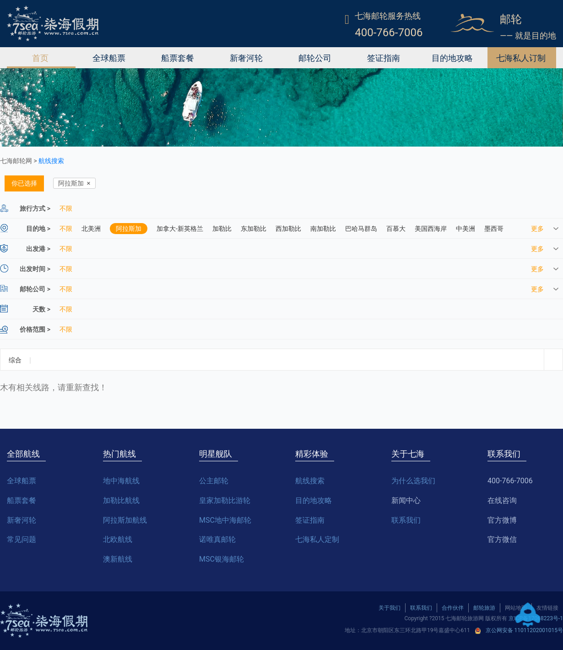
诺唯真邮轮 (217, 539)
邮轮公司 (314, 57)
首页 (40, 57)
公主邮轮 (213, 480)
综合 (15, 360)
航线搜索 (51, 160)
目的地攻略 (452, 57)
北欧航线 (117, 539)
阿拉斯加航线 (125, 520)
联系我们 (406, 520)
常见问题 (21, 539)
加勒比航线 (121, 500)
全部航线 (23, 454)
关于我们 (390, 608)
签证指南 (383, 57)
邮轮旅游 (484, 608)
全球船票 (108, 57)
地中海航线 (121, 480)
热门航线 (119, 454)
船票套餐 (177, 57)
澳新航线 (117, 559)
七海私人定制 (317, 539)
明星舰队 (215, 454)
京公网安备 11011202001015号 (524, 630)
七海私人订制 (521, 57)
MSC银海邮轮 (221, 559)
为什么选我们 (413, 480)
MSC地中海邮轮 (225, 520)
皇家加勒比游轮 (224, 500)
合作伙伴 (453, 608)
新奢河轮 (246, 57)
